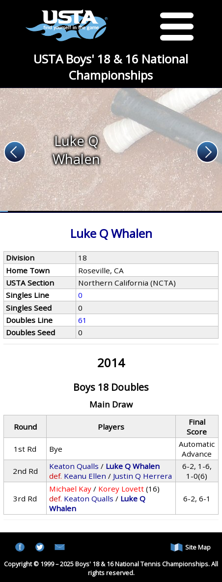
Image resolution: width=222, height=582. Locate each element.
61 (82, 320)
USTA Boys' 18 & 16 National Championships (110, 67)
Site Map (190, 547)
